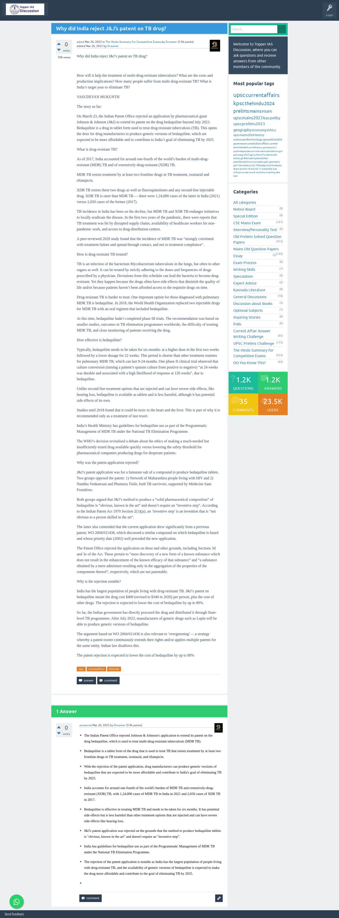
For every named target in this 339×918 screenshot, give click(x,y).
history (259, 135)
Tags (128, 13)
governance (240, 143)
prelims (241, 111)
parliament (269, 147)
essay (240, 154)
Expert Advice (245, 283)
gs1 (281, 151)
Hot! (92, 13)
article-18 (245, 169)
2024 (269, 103)
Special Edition (245, 216)
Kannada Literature (249, 290)
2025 (246, 154)
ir (276, 147)
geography (242, 130)
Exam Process (244, 263)
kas (266, 118)
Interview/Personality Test (255, 230)
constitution (254, 143)
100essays (260, 165)
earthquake (273, 172)
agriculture (256, 154)
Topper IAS (58, 13)
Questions (76, 13)
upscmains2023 (248, 117)
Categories (145, 13)
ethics (271, 130)
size (275, 169)
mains (255, 111)
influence (238, 172)
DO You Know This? (249, 363)
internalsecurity (246, 165)
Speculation (243, 276)
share (236, 169)
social (252, 172)
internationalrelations (266, 151)
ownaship (258, 161)
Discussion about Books (252, 303)
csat (246, 172)
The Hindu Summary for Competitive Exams (133, 42)
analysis (277, 165)
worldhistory (255, 147)
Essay (237, 256)
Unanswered (110, 13)
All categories (244, 202)
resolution (261, 172)
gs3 (235, 165)
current (273, 143)
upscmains (274, 161)
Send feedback (14, 914)
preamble (267, 169)
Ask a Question (182, 13)
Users (162, 13)
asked (80, 42)
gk (242, 158)
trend (270, 165)
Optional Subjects (248, 310)
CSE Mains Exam (247, 223)
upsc (81, 669)
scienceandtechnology (247, 139)
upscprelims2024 (272, 139)
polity (275, 118)
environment (240, 147)
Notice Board (244, 209)
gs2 (235, 154)
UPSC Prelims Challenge (253, 343)
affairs (265, 143)
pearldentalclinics (243, 161)
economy (259, 130)
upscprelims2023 (249, 123)
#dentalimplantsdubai (256, 158)
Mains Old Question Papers (256, 249)
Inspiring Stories (246, 317)
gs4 (266, 161)
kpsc (238, 103)
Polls (237, 324)
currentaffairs (96, 669)
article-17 (256, 169)
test (235, 176)
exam (267, 111)
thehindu (114, 669)
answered (85, 725)
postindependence (243, 151)
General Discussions (249, 297)
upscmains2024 (243, 135)
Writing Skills (244, 269)
